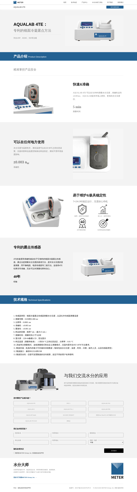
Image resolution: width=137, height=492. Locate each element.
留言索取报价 (115, 7)
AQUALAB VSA (106, 403)
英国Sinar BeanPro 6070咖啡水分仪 (106, 415)
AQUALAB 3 (31, 409)
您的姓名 (18, 433)
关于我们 (110, 2)
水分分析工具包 (97, 2)
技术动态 (74, 2)
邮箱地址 (93, 433)
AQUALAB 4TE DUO (31, 421)
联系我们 (120, 2)
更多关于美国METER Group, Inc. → (25, 477)
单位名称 (18, 440)
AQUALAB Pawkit (31, 415)
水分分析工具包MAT (68, 415)
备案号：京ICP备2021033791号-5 (80, 488)
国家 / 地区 (93, 440)
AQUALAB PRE (106, 409)
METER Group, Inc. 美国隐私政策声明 (31, 453)
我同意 (29, 453)
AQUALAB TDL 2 (68, 409)
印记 (15, 488)
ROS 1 (68, 403)
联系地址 (55, 440)
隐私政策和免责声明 (24, 488)
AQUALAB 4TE (31, 403)
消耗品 (68, 421)
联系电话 (55, 433)
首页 (64, 2)
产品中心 (84, 2)
